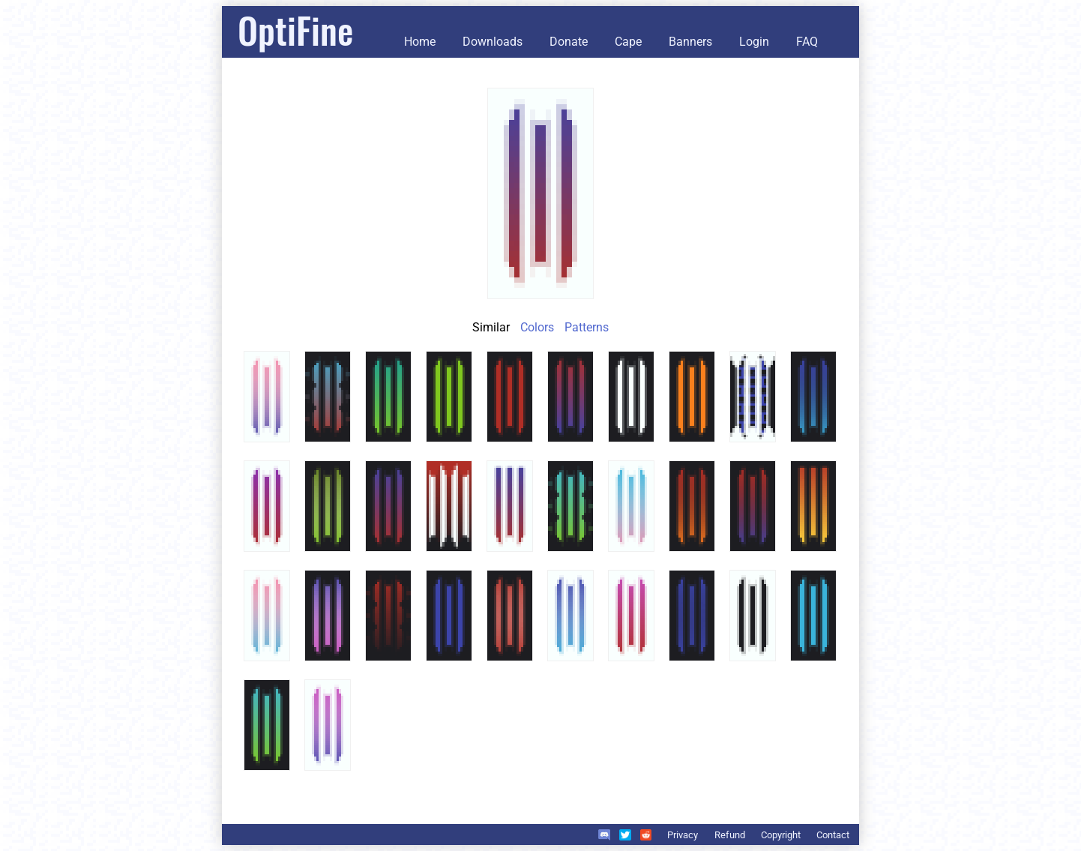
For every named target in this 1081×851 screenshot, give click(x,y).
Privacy (682, 835)
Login (754, 41)
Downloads (493, 41)
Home (420, 41)
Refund (729, 835)
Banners (690, 41)
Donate (568, 41)
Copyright (781, 835)
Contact (832, 835)
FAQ (807, 41)
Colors (537, 327)
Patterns (586, 327)
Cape (628, 41)
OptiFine (295, 29)
